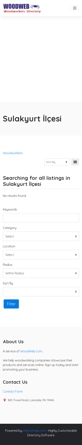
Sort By (8, 283)
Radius (7, 265)
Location (9, 246)
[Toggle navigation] (75, 8)
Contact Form (13, 391)
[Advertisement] (41, 59)
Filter (11, 303)
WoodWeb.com (31, 351)
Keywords (10, 209)
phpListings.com (34, 430)
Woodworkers (13, 153)
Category (9, 228)
